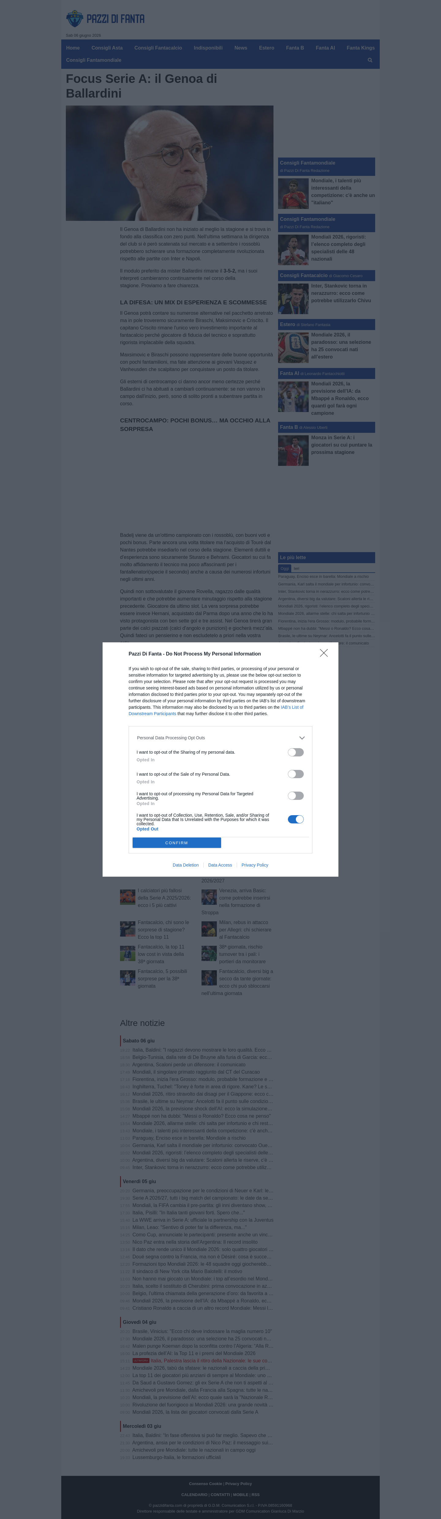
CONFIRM (176, 842)
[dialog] (220, 759)
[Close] (326, 655)
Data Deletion (186, 865)
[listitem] (220, 738)
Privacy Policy (255, 865)
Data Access (220, 865)
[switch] (296, 752)
